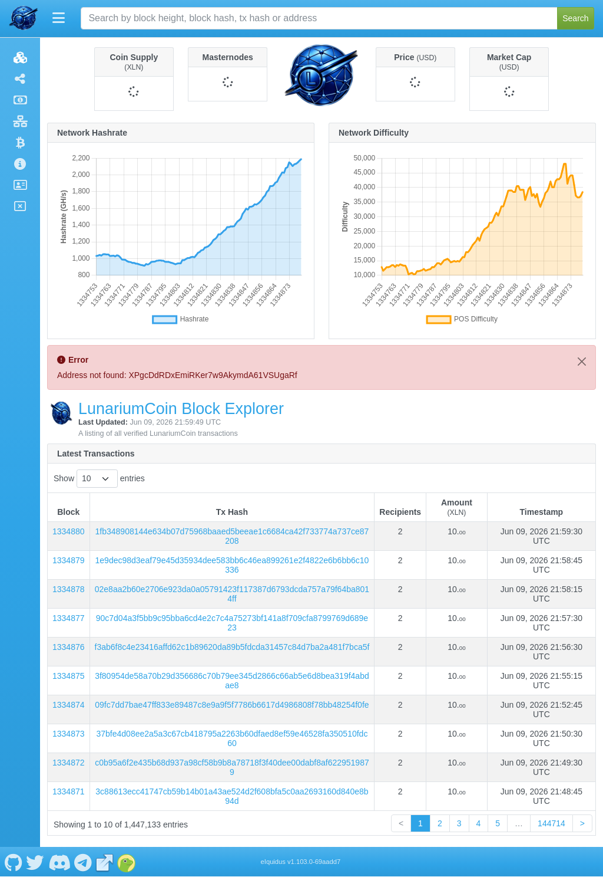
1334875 (68, 676)
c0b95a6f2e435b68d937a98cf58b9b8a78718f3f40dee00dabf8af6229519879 (232, 767)
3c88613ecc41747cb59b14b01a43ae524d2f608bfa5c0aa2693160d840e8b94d (231, 796)
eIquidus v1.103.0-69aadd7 (301, 861)
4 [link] (478, 823)
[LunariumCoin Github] (13, 861)
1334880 (68, 531)
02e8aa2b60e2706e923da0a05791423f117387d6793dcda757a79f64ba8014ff (232, 593)
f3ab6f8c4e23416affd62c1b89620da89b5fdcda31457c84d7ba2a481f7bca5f (232, 647)
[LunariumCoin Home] (24, 18)
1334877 (68, 618)
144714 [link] (551, 823)
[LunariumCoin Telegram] (83, 861)
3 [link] (459, 823)
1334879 (68, 560)
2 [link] (440, 823)
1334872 (68, 762)
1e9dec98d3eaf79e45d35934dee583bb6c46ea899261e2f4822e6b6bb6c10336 (232, 565)
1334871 (68, 791)
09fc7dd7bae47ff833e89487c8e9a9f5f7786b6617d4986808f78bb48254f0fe (232, 705)
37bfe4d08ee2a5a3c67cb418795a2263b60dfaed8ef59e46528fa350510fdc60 (231, 738)
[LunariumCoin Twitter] (35, 861)
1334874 (68, 705)
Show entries (99, 478)
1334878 (68, 589)
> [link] (582, 823)
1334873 (68, 733)
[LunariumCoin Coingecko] (127, 861)
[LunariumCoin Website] (105, 861)
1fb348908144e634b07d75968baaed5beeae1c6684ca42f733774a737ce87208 (232, 536)
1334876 (68, 647)
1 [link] (420, 823)
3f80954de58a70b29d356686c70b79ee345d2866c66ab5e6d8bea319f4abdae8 (232, 680)
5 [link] (497, 823)
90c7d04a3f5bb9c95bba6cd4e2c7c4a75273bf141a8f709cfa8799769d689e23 (232, 622)
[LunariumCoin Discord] (59, 861)
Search (575, 18)
